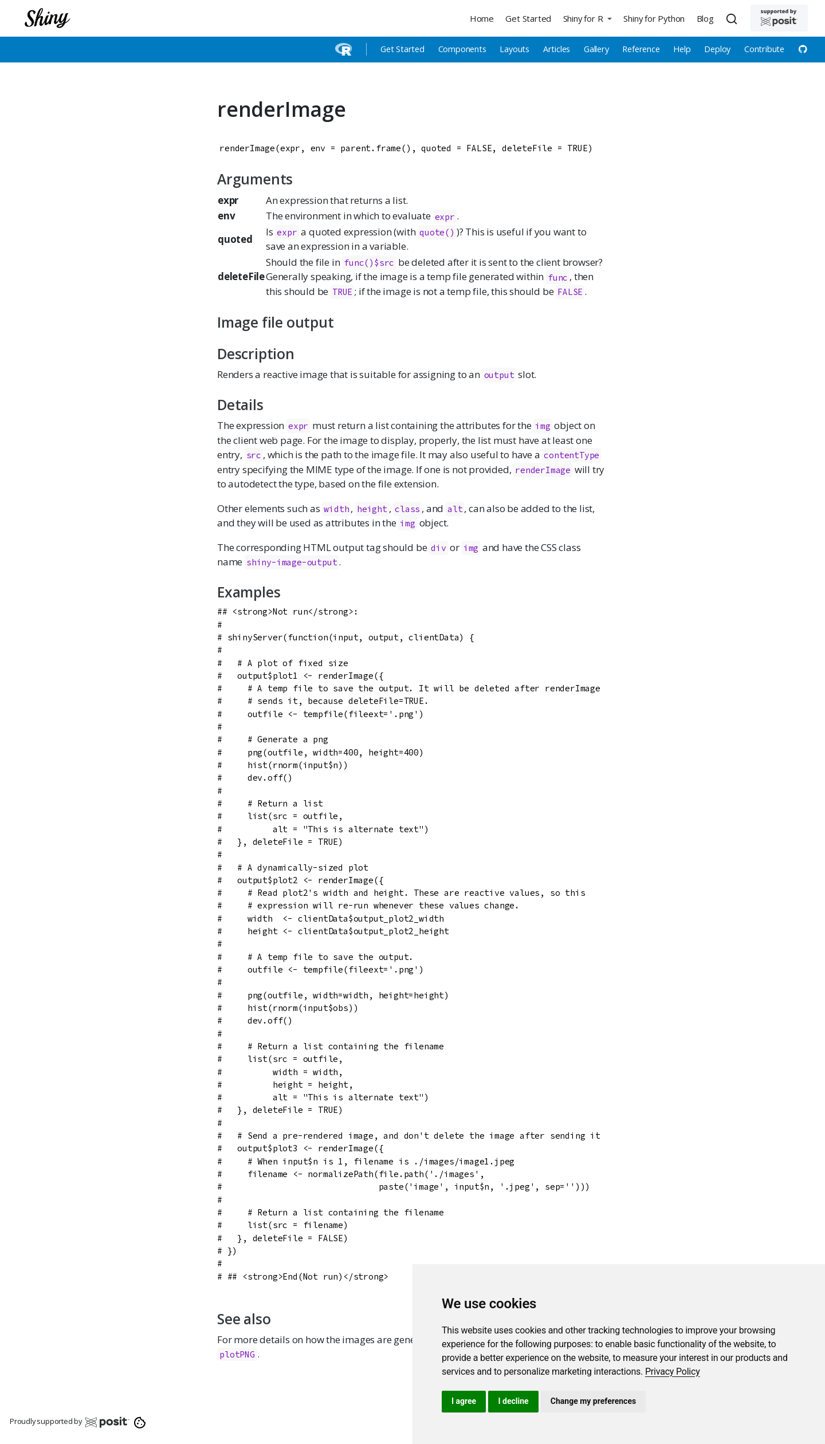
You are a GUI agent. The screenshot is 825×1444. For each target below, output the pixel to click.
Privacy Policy (672, 1371)
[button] (587, 18)
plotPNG (237, 1354)
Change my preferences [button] (593, 1401)
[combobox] (733, 18)
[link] (672, 1371)
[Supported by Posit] (779, 18)
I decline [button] (513, 1401)
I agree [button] (463, 1401)
